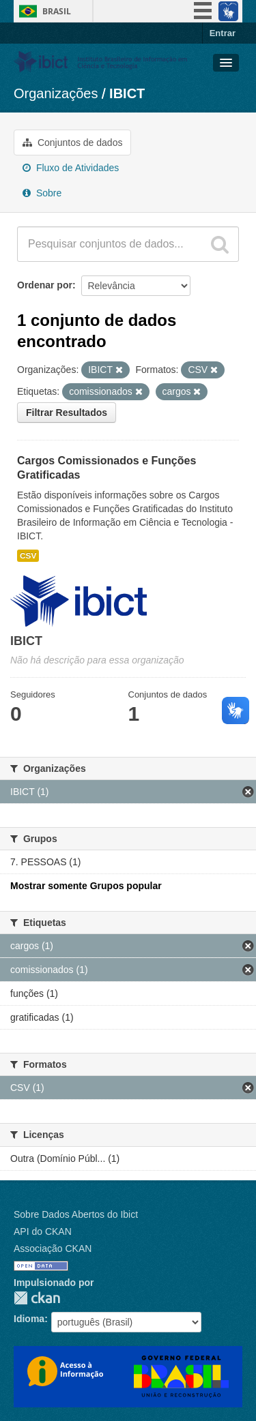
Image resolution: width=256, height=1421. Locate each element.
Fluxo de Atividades (71, 167)
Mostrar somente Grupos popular (86, 885)
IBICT (127, 93)
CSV (28, 555)
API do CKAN (43, 1231)
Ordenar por (44, 285)
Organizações (56, 93)
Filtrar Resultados (66, 412)
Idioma (29, 1318)
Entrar (223, 33)
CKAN (37, 1298)
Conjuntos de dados (72, 142)
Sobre (42, 193)
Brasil (56, 11)
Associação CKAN (52, 1248)
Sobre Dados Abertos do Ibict (76, 1214)
